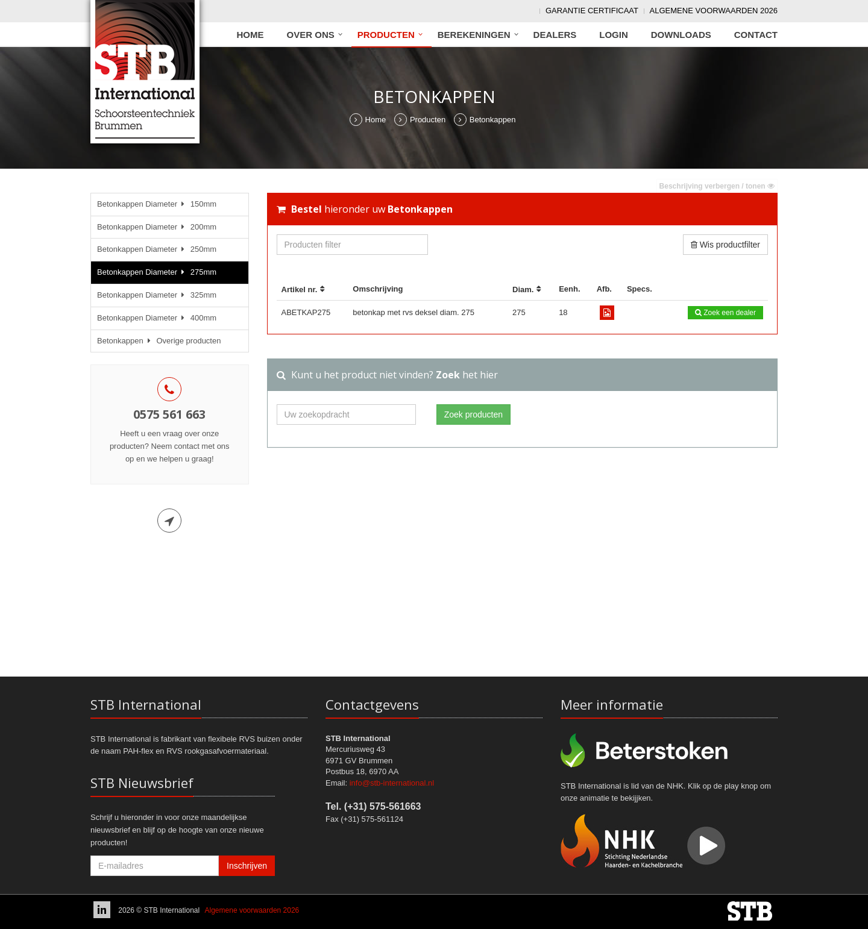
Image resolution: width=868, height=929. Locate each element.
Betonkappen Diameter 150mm (156, 203)
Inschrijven (247, 866)
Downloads (681, 35)
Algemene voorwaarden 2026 (714, 10)
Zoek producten (473, 414)
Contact (756, 35)
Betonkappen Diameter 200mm (156, 226)
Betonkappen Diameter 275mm (156, 272)
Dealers (555, 35)
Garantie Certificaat (592, 10)
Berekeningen (474, 35)
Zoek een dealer (725, 312)
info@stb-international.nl (392, 782)
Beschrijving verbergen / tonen (717, 186)
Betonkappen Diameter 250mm (156, 249)
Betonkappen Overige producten (159, 340)
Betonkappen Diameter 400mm (156, 317)
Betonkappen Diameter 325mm (156, 294)
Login (613, 35)
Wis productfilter (725, 244)
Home (250, 35)
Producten (386, 35)
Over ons (311, 35)
